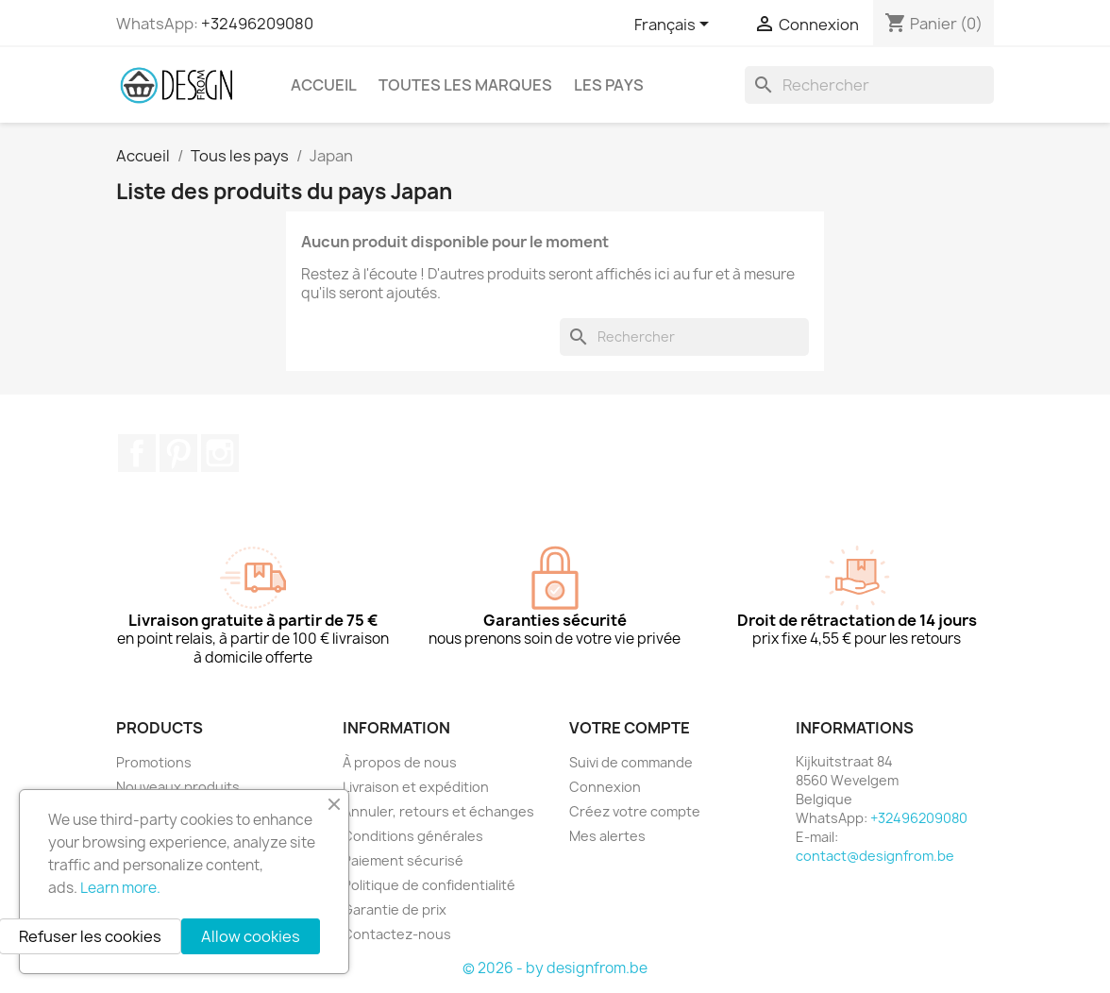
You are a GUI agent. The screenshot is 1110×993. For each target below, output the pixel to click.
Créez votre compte (634, 811)
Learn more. (120, 888)
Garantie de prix (394, 909)
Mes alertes (607, 836)
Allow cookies (250, 936)
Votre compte (629, 727)
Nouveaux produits (178, 787)
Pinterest (178, 453)
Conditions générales (413, 836)
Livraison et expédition (416, 787)
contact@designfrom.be (875, 856)
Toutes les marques (465, 85)
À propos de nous (400, 762)
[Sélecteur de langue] (674, 25)
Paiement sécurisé (403, 860)
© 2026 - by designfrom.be (555, 968)
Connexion (605, 787)
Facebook (137, 453)
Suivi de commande (631, 762)
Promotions (154, 762)
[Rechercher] (869, 85)
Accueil (324, 85)
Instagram (220, 453)
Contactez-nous (397, 934)
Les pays (609, 85)
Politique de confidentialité (429, 885)
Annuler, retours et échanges (438, 811)
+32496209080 (257, 23)
